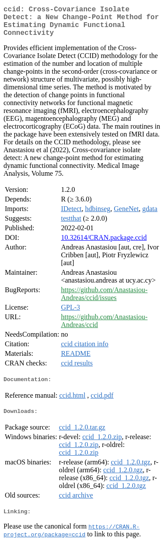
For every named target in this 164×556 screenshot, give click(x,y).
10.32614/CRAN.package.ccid (104, 244)
